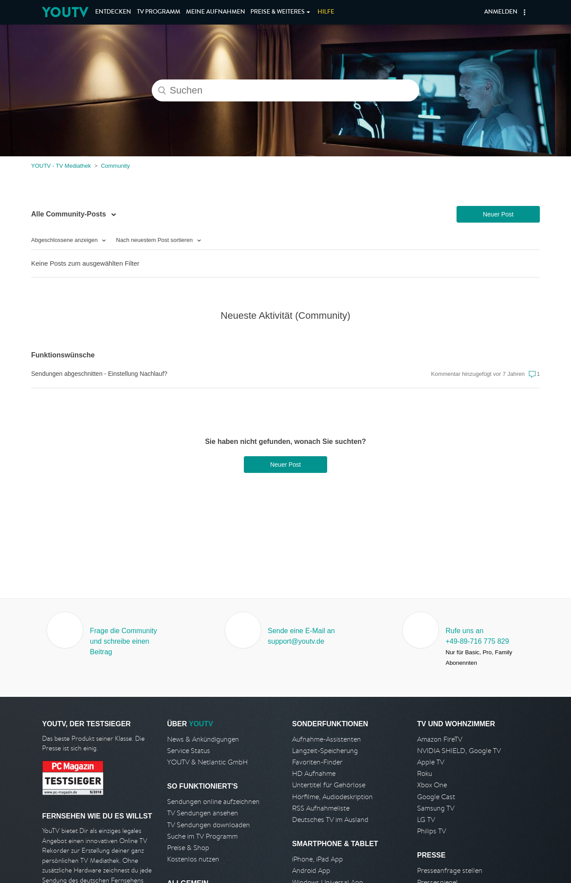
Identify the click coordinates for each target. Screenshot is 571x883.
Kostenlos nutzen (193, 859)
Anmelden (500, 12)
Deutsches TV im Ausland (330, 819)
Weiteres (277, 12)
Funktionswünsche (63, 355)
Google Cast (436, 796)
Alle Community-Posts (69, 214)
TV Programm (158, 12)
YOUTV (65, 12)
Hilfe (326, 12)
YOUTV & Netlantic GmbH (207, 762)
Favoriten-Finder (317, 762)
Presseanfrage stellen (449, 870)
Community (115, 165)
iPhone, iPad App (317, 859)
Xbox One (432, 784)
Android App (311, 870)
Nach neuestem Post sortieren (155, 240)
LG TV (426, 819)
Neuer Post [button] (498, 214)
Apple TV (430, 762)
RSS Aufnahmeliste (321, 808)
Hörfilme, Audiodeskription (332, 796)
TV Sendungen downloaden (208, 824)
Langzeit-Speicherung (325, 750)
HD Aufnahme (313, 773)
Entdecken (113, 12)
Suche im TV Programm (202, 836)
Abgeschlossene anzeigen (65, 240)
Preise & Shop (188, 847)
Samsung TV (435, 808)
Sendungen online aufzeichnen (213, 801)
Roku (424, 773)
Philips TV (431, 831)
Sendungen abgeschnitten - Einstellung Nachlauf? (99, 373)
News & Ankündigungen (203, 739)
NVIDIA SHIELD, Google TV (459, 750)
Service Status (188, 750)
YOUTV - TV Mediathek (61, 165)
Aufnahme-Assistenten (326, 739)
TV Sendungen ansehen (202, 813)
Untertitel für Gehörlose (328, 784)
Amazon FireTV (439, 739)
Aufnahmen (215, 12)
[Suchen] (285, 90)
